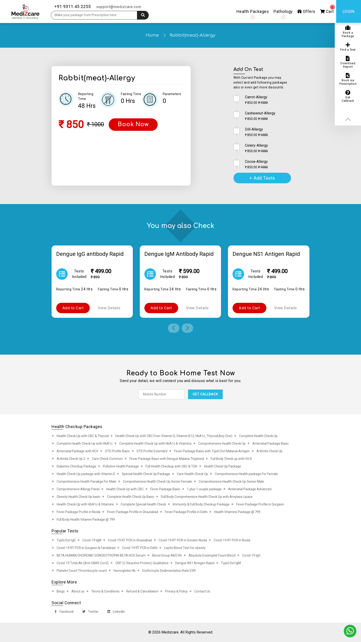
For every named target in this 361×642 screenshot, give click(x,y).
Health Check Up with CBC (125, 489)
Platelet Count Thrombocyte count (82, 570)
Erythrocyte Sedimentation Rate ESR (169, 570)
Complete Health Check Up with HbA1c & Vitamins (155, 443)
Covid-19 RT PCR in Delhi (139, 548)
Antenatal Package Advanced (249, 489)
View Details (109, 308)
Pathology (283, 11)
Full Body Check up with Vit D (231, 459)
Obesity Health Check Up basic (78, 497)
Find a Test (347, 46)
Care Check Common (107, 459)
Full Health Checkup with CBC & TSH (171, 466)
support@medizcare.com (118, 7)
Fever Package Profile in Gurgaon (260, 504)
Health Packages (252, 11)
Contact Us (202, 591)
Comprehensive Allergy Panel (78, 489)
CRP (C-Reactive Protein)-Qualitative (142, 563)
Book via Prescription (348, 79)
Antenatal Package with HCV (77, 451)
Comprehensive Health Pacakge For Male (86, 481)
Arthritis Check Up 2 (71, 459)
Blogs (61, 591)
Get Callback (347, 96)
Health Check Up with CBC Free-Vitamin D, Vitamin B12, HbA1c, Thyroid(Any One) (173, 436)
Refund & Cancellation (142, 591)
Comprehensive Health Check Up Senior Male (231, 481)
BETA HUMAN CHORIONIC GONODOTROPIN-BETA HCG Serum (101, 555)
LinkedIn (115, 612)
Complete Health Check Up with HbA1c (85, 443)
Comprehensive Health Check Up (222, 443)
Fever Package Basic (165, 489)
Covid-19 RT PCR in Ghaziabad (130, 540)
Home (152, 35)
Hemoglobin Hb (125, 570)
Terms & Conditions (105, 591)
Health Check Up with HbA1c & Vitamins (85, 504)
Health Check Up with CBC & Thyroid (83, 436)
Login (349, 11)
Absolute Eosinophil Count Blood (212, 555)
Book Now (133, 124)
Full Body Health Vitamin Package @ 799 (86, 519)
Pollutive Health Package (121, 466)
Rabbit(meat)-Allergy (192, 35)
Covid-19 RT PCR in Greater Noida (183, 540)
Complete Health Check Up (258, 436)
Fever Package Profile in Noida (78, 512)
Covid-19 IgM (91, 540)
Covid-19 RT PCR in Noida (232, 540)
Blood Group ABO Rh (167, 555)
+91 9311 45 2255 (72, 6)
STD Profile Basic (117, 451)
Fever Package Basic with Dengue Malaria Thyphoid (166, 459)
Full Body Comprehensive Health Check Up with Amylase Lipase (207, 497)
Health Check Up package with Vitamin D (86, 474)
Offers (306, 11)
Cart (327, 9)
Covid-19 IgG (251, 555)
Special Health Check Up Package (146, 474)
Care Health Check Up (192, 474)
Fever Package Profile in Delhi (186, 512)
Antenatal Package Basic (270, 443)
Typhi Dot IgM (231, 563)
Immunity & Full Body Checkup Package (201, 504)
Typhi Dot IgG (66, 540)
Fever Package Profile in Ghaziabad (132, 512)
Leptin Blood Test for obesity (185, 548)
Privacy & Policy (176, 591)
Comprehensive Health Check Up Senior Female (157, 481)
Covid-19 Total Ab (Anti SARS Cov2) (83, 563)
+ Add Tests (262, 178)
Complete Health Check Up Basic (130, 497)
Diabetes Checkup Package (76, 466)
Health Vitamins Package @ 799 (237, 512)
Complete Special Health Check (143, 504)
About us (77, 591)
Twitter (89, 612)
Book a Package (347, 31)
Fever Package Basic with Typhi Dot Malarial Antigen (212, 451)
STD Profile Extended (152, 451)
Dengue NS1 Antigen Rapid (194, 563)
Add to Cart (73, 308)
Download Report (347, 62)
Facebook (63, 612)
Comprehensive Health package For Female (246, 474)
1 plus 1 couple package (204, 489)
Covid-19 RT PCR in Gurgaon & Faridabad (86, 548)
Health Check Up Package (222, 466)
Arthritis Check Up (269, 451)
